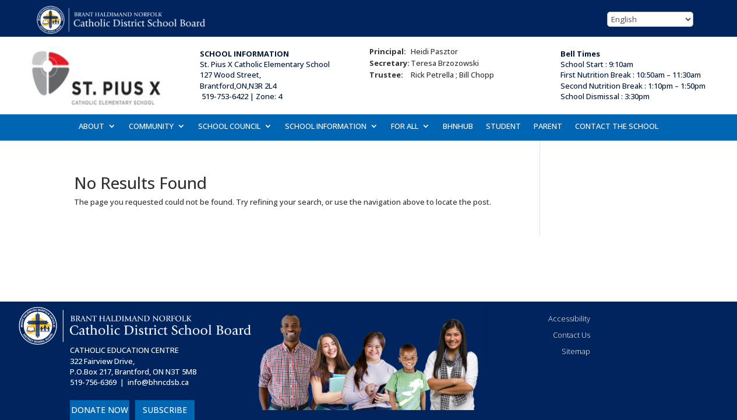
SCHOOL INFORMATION (325, 126)
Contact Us (571, 335)
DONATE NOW (99, 409)
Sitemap (576, 351)
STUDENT (503, 126)
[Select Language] (650, 19)
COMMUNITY (151, 126)
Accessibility (569, 318)
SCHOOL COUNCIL (229, 126)
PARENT (548, 126)
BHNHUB (458, 126)
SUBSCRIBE (165, 409)
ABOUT (91, 126)
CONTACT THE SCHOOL (616, 126)
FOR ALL (404, 126)
